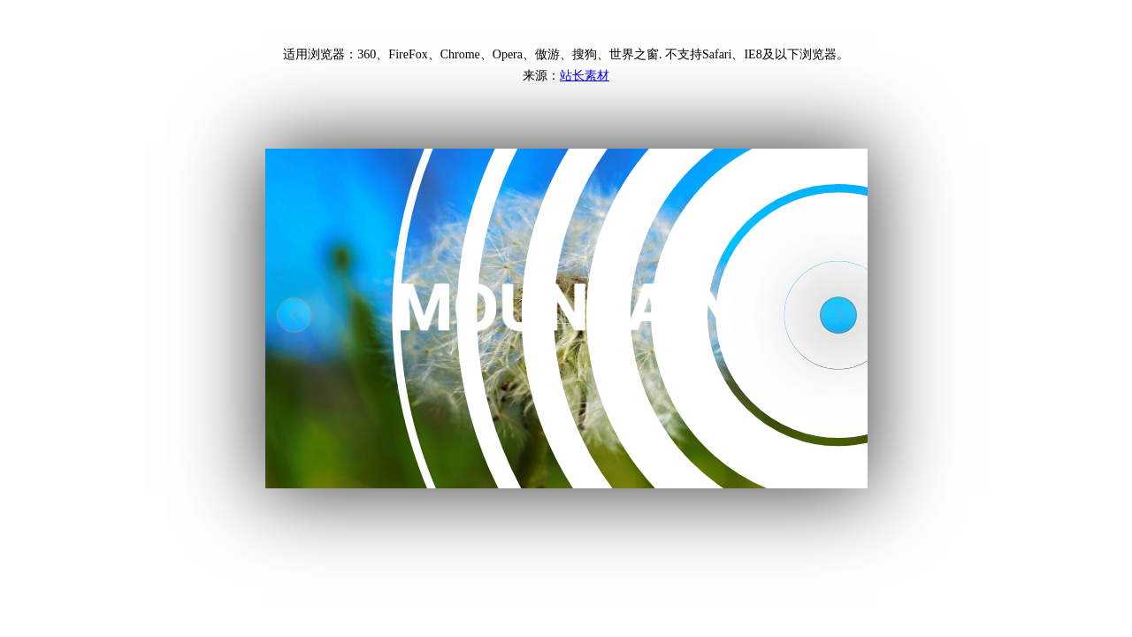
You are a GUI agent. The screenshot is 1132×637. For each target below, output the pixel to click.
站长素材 (584, 75)
